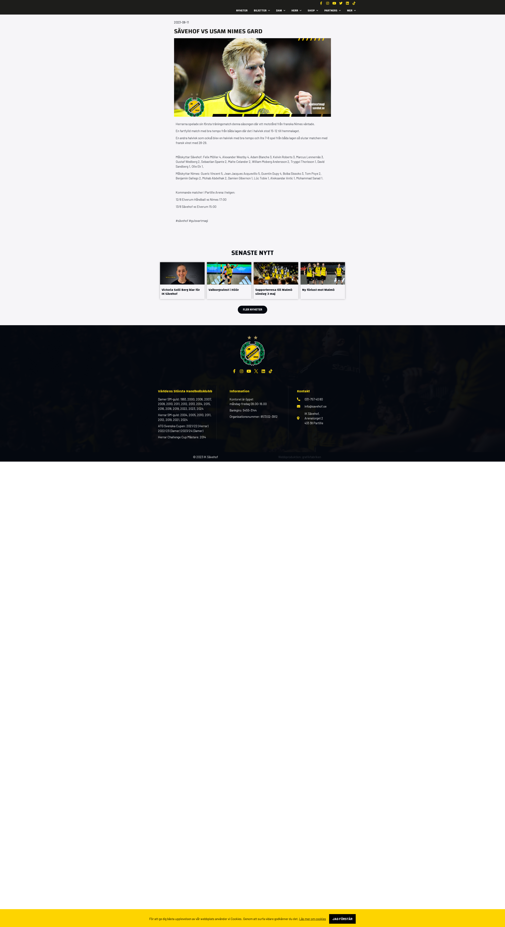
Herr (296, 10)
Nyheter (242, 10)
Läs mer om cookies (312, 919)
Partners (332, 10)
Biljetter (262, 10)
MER (351, 10)
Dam (280, 10)
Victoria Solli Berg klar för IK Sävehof (181, 292)
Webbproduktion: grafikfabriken (299, 457)
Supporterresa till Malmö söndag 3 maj (273, 292)
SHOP (313, 10)
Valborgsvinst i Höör (224, 290)
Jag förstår (342, 919)
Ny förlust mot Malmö (318, 290)
